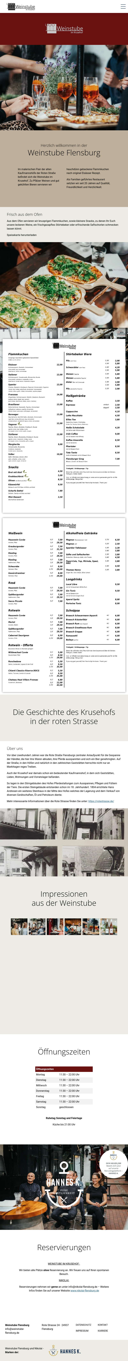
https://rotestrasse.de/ (101, 801)
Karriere (103, 1331)
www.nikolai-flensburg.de (85, 1290)
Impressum (82, 1331)
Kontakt (103, 1325)
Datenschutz (83, 1325)
